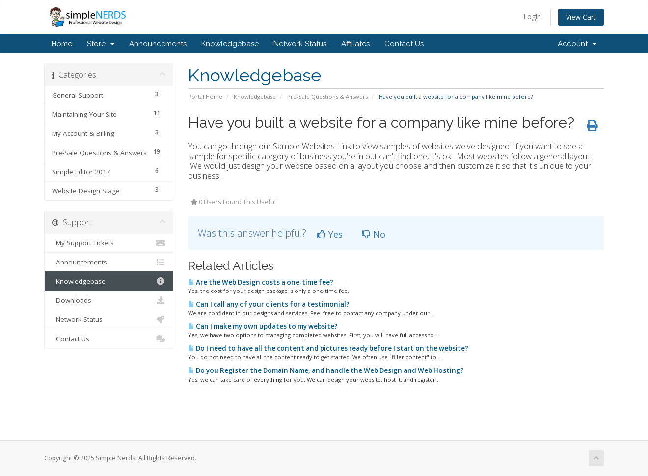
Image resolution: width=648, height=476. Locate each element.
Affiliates (355, 43)
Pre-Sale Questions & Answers (327, 96)
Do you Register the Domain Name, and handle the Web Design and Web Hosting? (326, 370)
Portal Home (205, 96)
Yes (330, 234)
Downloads (108, 300)
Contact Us (404, 43)
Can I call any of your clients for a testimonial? (269, 304)
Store (100, 43)
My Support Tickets (108, 243)
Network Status (299, 43)
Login (532, 16)
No (373, 234)
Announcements (158, 43)
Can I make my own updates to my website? (263, 326)
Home (62, 43)
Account (577, 43)
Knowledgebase (230, 43)
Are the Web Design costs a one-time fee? (260, 282)
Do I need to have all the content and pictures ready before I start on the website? (328, 348)
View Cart (581, 17)
